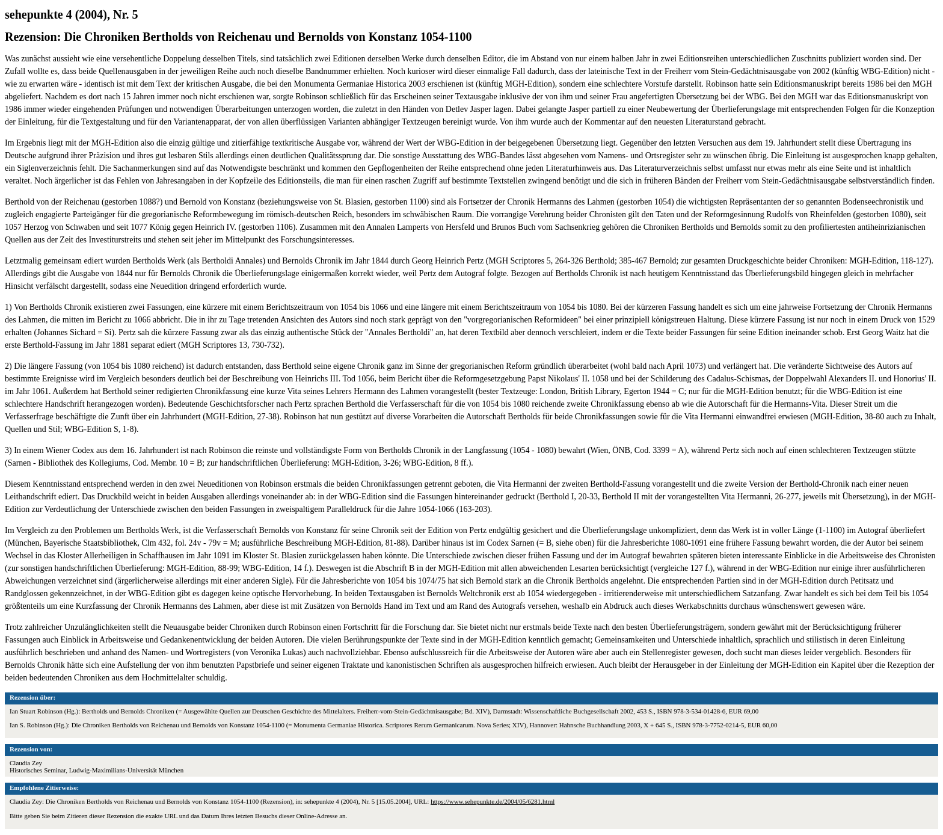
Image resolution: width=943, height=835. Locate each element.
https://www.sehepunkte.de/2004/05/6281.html (492, 801)
